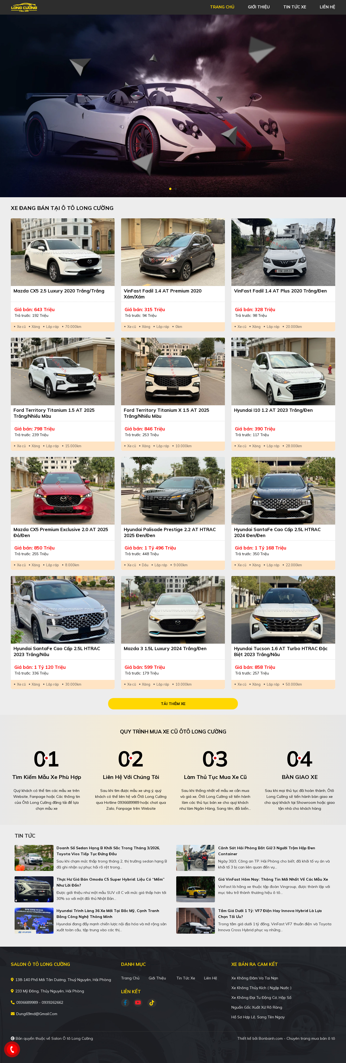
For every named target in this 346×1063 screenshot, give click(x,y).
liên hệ (327, 6)
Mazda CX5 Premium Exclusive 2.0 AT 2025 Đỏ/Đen (61, 532)
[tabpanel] (173, 106)
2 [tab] (175, 189)
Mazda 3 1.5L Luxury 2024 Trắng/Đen (165, 648)
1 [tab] (170, 189)
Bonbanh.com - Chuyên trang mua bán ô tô (297, 1038)
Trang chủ (130, 978)
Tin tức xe (186, 978)
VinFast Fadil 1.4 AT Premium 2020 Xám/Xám (162, 294)
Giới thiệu (157, 978)
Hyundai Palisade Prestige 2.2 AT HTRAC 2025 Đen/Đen (170, 532)
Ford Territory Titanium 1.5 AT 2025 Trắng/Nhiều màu (54, 413)
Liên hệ (210, 978)
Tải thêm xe (173, 703)
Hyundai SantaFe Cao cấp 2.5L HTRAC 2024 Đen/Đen (277, 532)
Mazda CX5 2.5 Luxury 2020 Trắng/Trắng (59, 291)
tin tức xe (294, 6)
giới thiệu (259, 6)
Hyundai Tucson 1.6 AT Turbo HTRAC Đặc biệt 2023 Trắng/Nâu (281, 651)
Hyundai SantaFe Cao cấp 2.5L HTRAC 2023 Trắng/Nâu (57, 651)
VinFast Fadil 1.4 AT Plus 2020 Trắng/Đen (280, 291)
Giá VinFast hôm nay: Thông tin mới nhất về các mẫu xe (273, 879)
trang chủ (222, 6)
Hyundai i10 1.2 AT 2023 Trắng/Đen (273, 410)
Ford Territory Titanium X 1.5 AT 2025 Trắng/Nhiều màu (166, 413)
